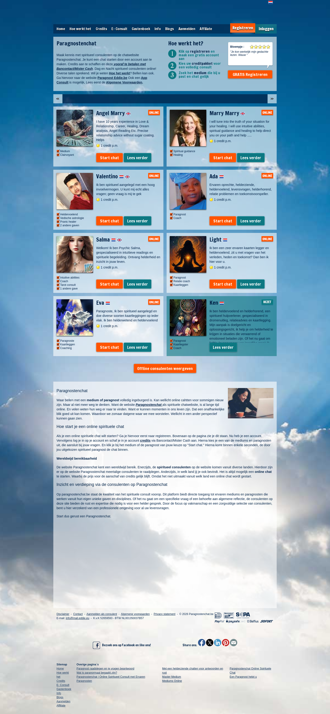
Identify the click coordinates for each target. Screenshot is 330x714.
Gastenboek (141, 28)
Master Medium (171, 676)
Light (218, 239)
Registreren (242, 28)
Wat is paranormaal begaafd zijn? (97, 672)
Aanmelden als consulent (101, 614)
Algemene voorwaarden (135, 614)
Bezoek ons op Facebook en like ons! (122, 645)
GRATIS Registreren (250, 74)
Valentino (113, 176)
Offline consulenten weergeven (165, 368)
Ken (216, 303)
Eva (103, 303)
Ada (216, 176)
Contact (77, 614)
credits (145, 440)
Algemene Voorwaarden (124, 82)
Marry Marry (227, 113)
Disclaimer (63, 614)
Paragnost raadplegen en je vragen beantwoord (105, 668)
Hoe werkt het (80, 28)
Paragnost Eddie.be (112, 78)
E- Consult (119, 28)
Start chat (109, 158)
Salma (109, 239)
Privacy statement (164, 614)
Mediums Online (172, 681)
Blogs (169, 28)
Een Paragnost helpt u (243, 676)
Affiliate (206, 28)
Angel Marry (113, 113)
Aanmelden (186, 28)
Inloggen (266, 29)
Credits (101, 28)
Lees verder (137, 158)
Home (61, 28)
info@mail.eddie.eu (77, 618)
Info (158, 28)
